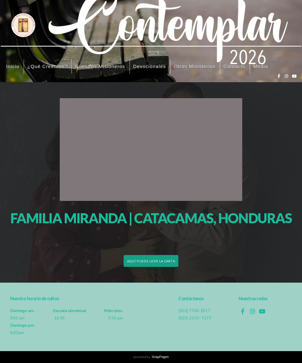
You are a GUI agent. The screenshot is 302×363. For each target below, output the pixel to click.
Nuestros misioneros (100, 66)
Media (260, 66)
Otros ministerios (195, 66)
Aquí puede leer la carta (151, 261)
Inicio (12, 66)
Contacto (234, 66)
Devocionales (149, 66)
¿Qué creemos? (47, 66)
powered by (151, 357)
